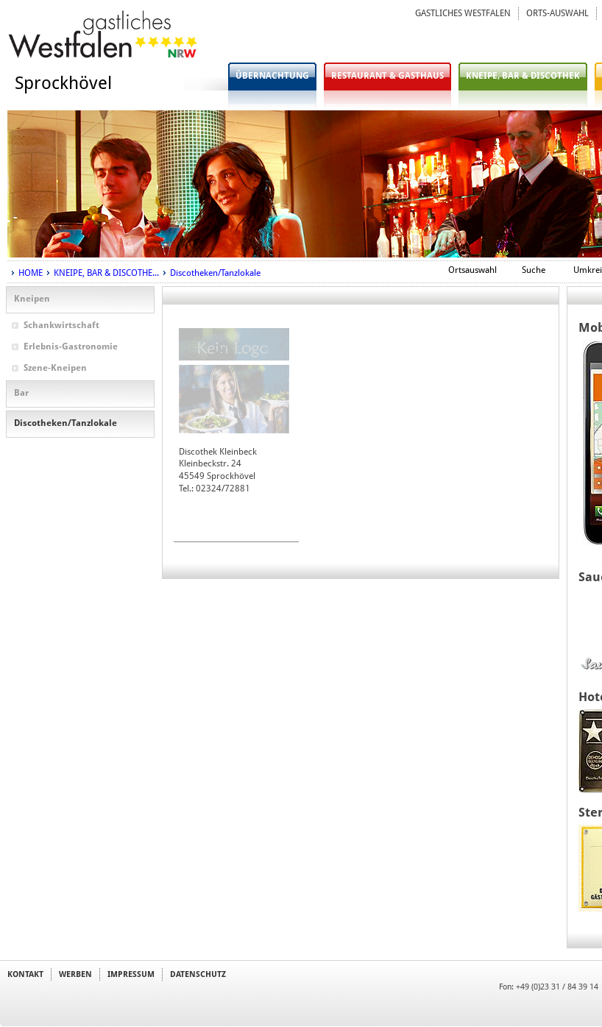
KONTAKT (25, 974)
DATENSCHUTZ (198, 974)
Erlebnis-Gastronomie (71, 346)
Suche (533, 270)
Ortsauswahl (472, 270)
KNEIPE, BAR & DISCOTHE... (106, 273)
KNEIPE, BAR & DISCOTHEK (523, 76)
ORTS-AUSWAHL (557, 13)
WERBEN (75, 974)
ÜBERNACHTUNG (272, 76)
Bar (21, 393)
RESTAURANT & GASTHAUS (387, 76)
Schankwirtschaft (61, 325)
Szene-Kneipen (55, 368)
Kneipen (32, 299)
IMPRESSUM (131, 974)
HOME (30, 273)
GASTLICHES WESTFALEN (463, 13)
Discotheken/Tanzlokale (215, 273)
